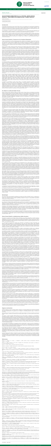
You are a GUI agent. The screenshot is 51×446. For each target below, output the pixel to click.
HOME (7, 9)
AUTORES (14, 9)
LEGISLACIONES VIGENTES (26, 9)
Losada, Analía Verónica (6, 21)
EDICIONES (19, 9)
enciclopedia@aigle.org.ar (34, 445)
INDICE (11, 9)
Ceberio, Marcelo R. (5, 18)
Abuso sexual (5, 12)
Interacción (8, 13)
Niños (11, 13)
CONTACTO (33, 9)
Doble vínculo (4, 13)
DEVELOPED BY (39, 445)
